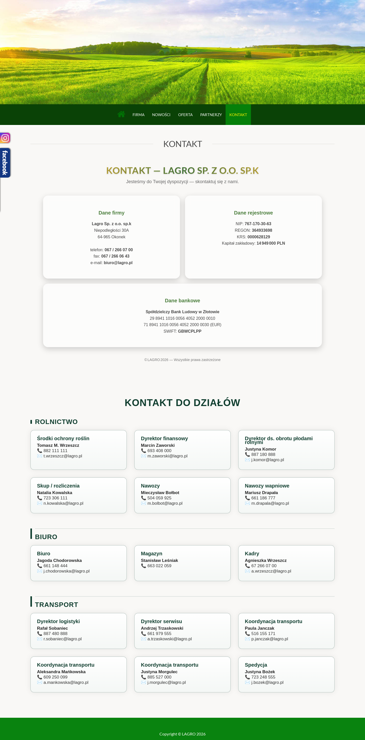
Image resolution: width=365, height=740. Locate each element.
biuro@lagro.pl (118, 263)
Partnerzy (211, 114)
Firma (138, 114)
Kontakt (238, 114)
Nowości (161, 114)
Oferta (185, 114)
